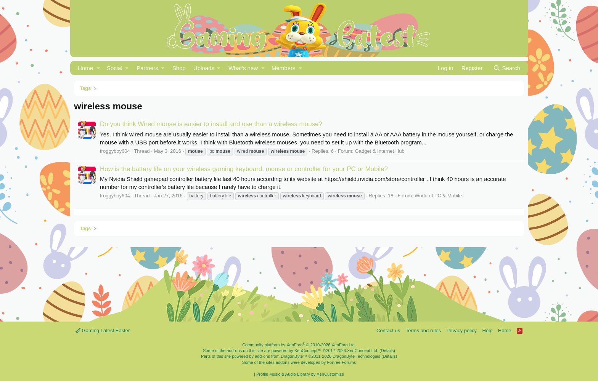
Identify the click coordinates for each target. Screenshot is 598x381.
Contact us (388, 330)
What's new (243, 68)
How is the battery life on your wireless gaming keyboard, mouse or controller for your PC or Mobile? (244, 169)
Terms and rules (423, 330)
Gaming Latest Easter (103, 330)
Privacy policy (462, 330)
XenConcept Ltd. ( (364, 350)
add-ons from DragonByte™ (281, 356)
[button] (98, 68)
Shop (179, 68)
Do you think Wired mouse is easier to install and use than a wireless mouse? (211, 124)
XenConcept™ (308, 350)
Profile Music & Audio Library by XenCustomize (300, 374)
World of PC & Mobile (438, 196)
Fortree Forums (341, 362)
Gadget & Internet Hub (380, 151)
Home (85, 68)
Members (284, 68)
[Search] (506, 68)
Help (487, 330)
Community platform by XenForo (299, 345)
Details (387, 350)
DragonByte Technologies (356, 356)
